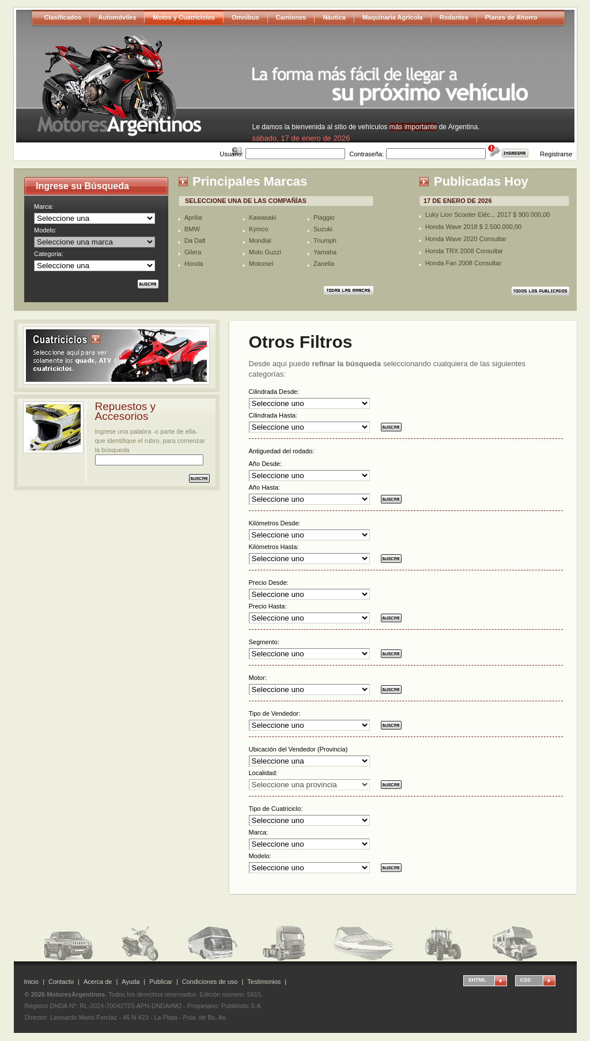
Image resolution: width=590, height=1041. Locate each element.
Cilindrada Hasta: (273, 415)
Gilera (192, 252)
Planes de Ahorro (511, 17)
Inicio (31, 981)
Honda (193, 263)
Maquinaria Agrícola (392, 17)
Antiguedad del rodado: (282, 451)
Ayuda (130, 981)
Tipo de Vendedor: (275, 713)
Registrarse (556, 154)
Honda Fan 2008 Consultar (463, 263)
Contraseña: (366, 154)
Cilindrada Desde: (274, 391)
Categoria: (48, 253)
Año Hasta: (264, 487)
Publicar (160, 981)
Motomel (261, 263)
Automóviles (117, 17)
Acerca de (98, 981)
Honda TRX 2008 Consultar (464, 250)
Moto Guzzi (265, 252)
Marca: (44, 206)
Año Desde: (265, 463)
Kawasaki (262, 217)
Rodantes (454, 17)
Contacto (61, 981)
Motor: (258, 677)
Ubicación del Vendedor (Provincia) (298, 749)
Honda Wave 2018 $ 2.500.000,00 (473, 226)
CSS (525, 980)
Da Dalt (195, 240)
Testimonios (264, 981)
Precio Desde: (269, 582)
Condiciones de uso (210, 981)
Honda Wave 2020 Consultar (465, 238)
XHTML (477, 980)
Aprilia (193, 217)
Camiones (291, 17)
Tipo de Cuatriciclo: (276, 808)
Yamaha (324, 252)
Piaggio (324, 217)
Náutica (334, 17)
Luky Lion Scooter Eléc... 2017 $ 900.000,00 (487, 214)
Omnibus (245, 17)
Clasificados (63, 17)
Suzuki (322, 229)
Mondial (260, 240)
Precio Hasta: (268, 606)
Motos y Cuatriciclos (184, 17)
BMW (192, 229)
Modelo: (45, 230)
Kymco (258, 229)
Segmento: (264, 641)
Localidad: (263, 772)
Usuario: (231, 154)
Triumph (324, 240)
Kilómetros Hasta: (274, 546)
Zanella (323, 263)
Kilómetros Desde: (275, 523)
